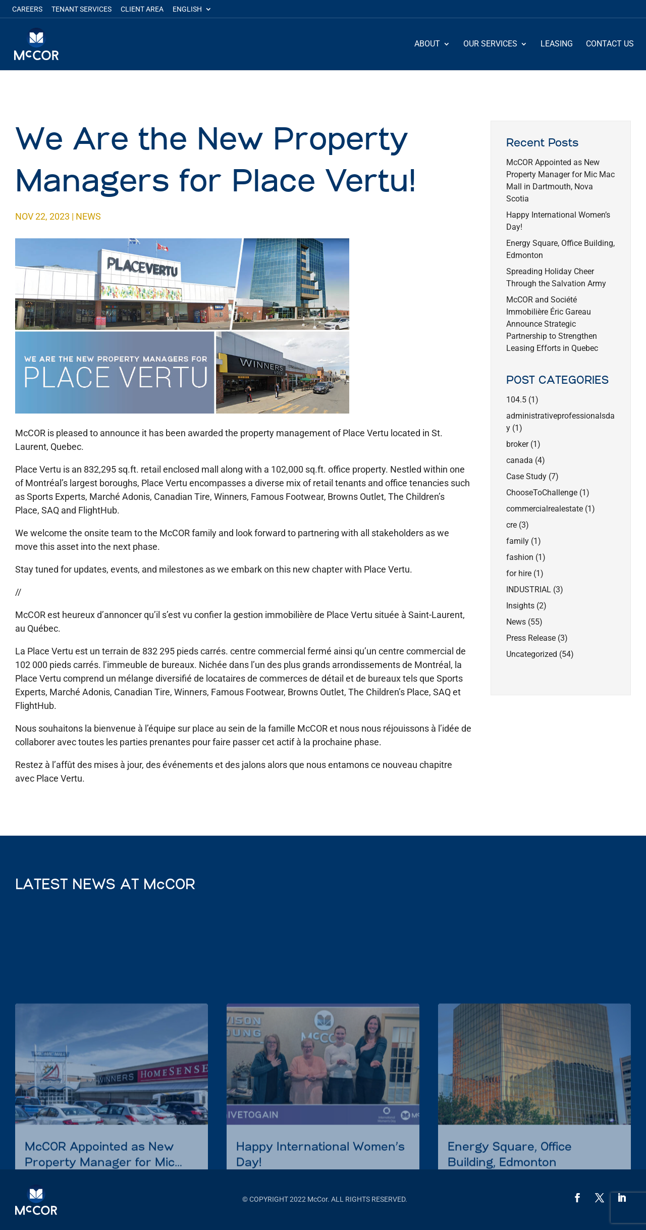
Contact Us (610, 44)
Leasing (557, 44)
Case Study (526, 476)
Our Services (490, 44)
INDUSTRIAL (528, 589)
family (517, 541)
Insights (520, 605)
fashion (519, 557)
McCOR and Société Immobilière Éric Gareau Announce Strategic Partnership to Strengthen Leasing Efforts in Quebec (552, 324)
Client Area (142, 9)
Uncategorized (531, 654)
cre (511, 525)
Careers (27, 9)
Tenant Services (81, 9)
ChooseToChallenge (541, 492)
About (427, 44)
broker (517, 444)
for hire (518, 573)
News (88, 216)
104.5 (516, 399)
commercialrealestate (544, 509)
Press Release (531, 638)
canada (519, 460)
